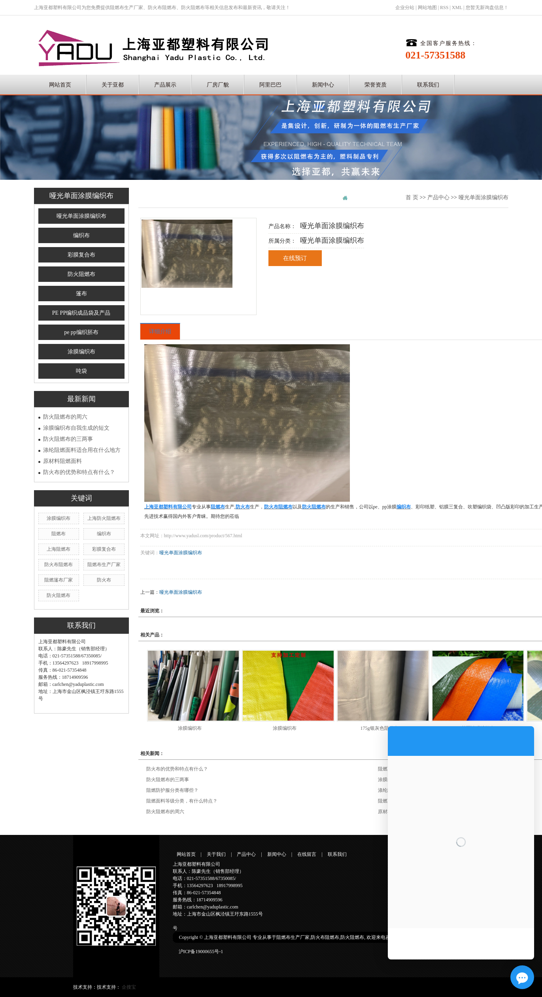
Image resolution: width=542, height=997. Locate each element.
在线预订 (295, 258)
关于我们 (216, 854)
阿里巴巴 (270, 85)
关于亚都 (113, 85)
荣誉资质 (375, 85)
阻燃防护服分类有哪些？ (172, 790)
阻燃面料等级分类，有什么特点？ (181, 801)
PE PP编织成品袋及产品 (81, 313)
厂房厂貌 (218, 85)
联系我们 (428, 85)
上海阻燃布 (58, 549)
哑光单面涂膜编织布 (81, 216)
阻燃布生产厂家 (126, 7)
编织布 (81, 235)
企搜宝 (129, 987)
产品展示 (165, 85)
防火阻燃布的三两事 (68, 439)
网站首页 (60, 85)
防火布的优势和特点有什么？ (79, 472)
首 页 (412, 197)
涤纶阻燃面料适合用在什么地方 (82, 450)
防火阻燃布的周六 (65, 417)
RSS (444, 7)
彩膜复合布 (81, 255)
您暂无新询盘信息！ (487, 7)
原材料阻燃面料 (62, 461)
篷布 (81, 293)
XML (457, 7)
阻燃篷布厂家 (58, 580)
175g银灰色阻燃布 (379, 728)
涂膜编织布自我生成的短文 (76, 428)
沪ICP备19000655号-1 (201, 951)
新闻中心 (323, 85)
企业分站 (404, 7)
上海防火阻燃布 (104, 518)
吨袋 (81, 371)
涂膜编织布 (81, 352)
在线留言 (306, 854)
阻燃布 (58, 533)
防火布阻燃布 (162, 7)
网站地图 (427, 7)
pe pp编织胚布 (81, 332)
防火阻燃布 (193, 7)
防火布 (104, 580)
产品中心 (438, 197)
